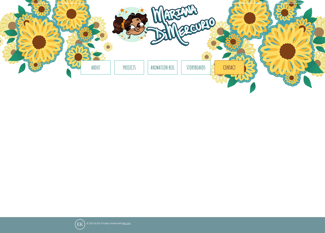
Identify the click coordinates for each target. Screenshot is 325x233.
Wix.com (126, 223)
